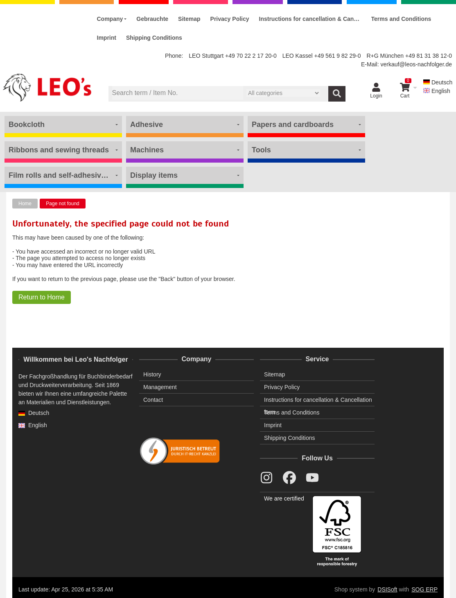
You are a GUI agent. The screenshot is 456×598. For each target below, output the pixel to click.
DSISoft (387, 589)
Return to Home (41, 297)
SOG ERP (424, 589)
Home (25, 203)
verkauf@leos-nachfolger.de (416, 64)
